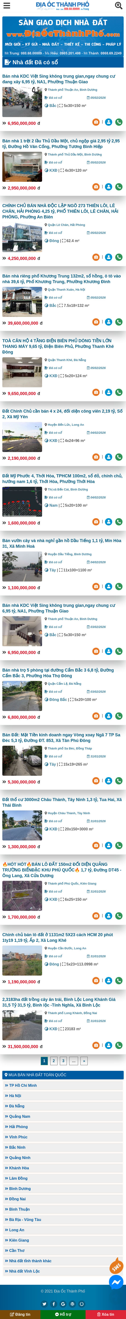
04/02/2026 (96, 432)
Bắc (50, 106)
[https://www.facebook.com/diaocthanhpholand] (53, 1304)
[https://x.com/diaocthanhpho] (44, 1304)
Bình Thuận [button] (17, 1209)
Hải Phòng (77, 225)
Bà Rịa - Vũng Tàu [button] (23, 1220)
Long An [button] (14, 1230)
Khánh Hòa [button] (17, 1168)
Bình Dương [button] (18, 1189)
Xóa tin (105, 1314)
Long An (78, 424)
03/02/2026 (96, 627)
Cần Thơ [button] (14, 1251)
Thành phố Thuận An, (64, 89)
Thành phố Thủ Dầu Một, (66, 154)
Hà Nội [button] (13, 1096)
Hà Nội (80, 289)
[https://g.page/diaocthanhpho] (63, 1304)
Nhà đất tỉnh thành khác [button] (28, 1261)
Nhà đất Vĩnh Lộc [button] (22, 1271)
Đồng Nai (90, 1013)
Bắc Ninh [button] (15, 1147)
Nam (51, 505)
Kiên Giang (88, 883)
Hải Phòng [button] (16, 1127)
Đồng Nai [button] (15, 1199)
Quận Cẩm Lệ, (58, 683)
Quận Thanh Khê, (61, 360)
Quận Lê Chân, (59, 225)
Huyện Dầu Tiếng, (61, 554)
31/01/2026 (96, 756)
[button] (7, 6)
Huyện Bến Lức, (60, 424)
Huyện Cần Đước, (61, 948)
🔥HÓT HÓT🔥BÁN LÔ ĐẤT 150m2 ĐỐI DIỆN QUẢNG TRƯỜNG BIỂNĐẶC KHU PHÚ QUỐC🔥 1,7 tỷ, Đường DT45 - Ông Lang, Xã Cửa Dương (61, 870)
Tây (50, 570)
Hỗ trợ (63, 1314)
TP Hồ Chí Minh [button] (21, 1085)
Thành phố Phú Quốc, (64, 883)
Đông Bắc (56, 700)
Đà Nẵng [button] (14, 1106)
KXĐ (51, 170)
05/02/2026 (96, 97)
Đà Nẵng (80, 360)
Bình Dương (88, 89)
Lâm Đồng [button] (16, 1178)
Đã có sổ (53, 97)
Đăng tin (20, 1314)
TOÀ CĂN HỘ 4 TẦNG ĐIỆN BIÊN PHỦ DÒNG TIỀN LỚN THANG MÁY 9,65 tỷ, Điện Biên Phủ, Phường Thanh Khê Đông (58, 346)
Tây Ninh (83, 813)
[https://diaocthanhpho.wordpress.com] (72, 1304)
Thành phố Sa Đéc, (62, 748)
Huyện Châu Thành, (62, 813)
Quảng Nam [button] (17, 1116)
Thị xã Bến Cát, (59, 489)
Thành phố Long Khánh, (66, 1013)
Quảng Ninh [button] (17, 1158)
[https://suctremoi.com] (81, 1304)
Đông (52, 241)
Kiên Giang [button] (17, 1240)
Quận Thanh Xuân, (62, 289)
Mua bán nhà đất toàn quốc (37, 1075)
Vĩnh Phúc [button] (16, 1137)
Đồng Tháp (84, 748)
